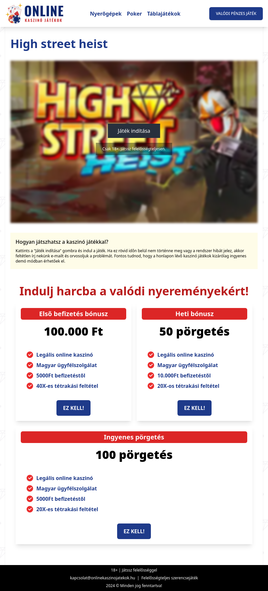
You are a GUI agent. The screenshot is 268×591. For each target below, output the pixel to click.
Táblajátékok (164, 13)
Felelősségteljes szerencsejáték (169, 578)
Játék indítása (134, 130)
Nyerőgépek (106, 13)
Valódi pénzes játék (236, 13)
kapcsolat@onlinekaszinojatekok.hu (102, 578)
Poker (134, 13)
